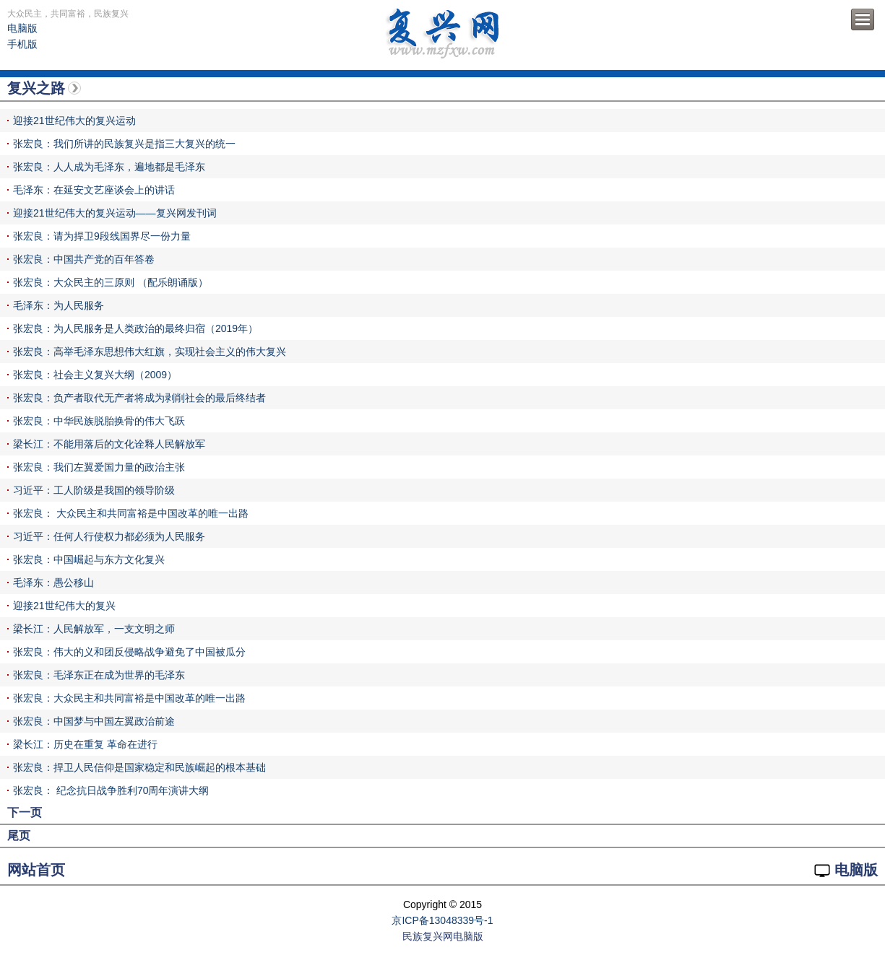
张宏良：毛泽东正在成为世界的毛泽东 (99, 675)
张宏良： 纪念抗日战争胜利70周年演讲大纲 (111, 790)
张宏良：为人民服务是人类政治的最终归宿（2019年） (135, 328)
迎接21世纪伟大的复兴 (64, 605)
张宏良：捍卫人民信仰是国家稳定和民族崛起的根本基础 (139, 767)
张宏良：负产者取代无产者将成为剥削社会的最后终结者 (139, 398)
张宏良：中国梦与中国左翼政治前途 (94, 721)
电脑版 (22, 28)
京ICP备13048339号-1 (442, 920)
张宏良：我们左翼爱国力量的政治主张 (99, 467)
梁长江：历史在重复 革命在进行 (85, 744)
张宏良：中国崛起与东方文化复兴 (89, 559)
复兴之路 (36, 88)
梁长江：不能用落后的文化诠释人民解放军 (109, 444)
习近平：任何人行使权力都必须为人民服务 (109, 536)
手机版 (22, 44)
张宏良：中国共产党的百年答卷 (84, 259)
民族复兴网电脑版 (442, 936)
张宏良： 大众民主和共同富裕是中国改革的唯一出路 (131, 513)
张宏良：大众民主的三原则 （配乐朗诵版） (110, 282)
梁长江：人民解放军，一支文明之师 (94, 629)
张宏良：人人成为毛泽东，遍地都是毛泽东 (109, 167)
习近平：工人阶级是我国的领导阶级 (94, 490)
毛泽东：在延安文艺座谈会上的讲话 (94, 190)
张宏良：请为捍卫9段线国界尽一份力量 (102, 236)
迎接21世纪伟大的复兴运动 (74, 120)
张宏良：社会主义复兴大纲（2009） (95, 374)
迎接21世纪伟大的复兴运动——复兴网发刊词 (115, 213)
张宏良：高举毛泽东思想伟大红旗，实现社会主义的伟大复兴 (149, 351)
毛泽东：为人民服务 (58, 305)
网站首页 (36, 870)
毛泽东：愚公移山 (53, 582)
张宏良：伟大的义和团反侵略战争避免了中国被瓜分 (129, 652)
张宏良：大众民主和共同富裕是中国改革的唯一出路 (129, 698)
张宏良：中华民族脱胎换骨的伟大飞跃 (99, 421)
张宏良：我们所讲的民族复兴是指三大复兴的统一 (124, 143)
